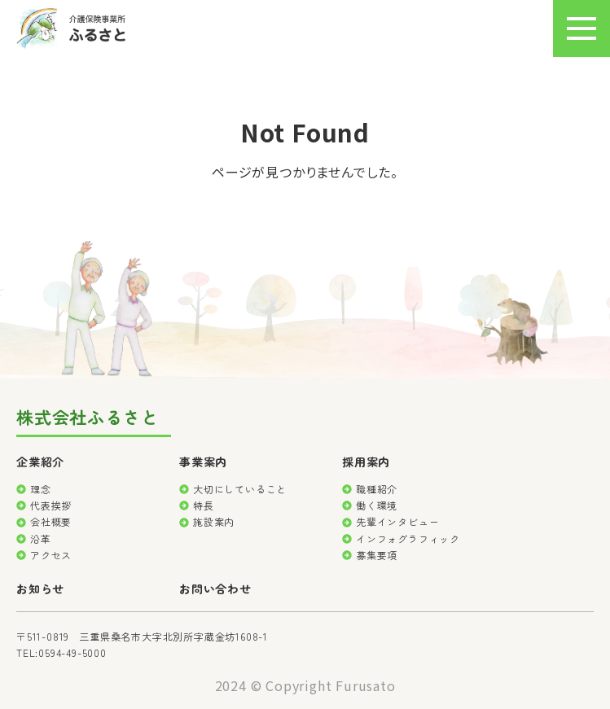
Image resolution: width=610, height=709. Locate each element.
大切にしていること (240, 489)
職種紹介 (376, 489)
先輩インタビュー (397, 521)
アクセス (51, 555)
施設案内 (214, 521)
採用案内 (366, 461)
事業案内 (203, 461)
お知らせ (40, 588)
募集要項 (376, 555)
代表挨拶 (51, 505)
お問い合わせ (215, 588)
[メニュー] (581, 28)
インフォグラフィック (408, 538)
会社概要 (51, 521)
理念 (40, 489)
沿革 (40, 538)
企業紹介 (40, 461)
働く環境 (376, 505)
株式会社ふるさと (87, 418)
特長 (203, 505)
